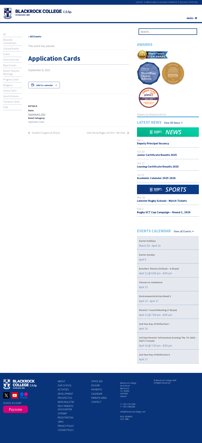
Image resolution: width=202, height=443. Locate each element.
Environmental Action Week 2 (155, 296)
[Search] (193, 32)
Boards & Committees (9, 41)
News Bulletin (66, 401)
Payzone (15, 409)
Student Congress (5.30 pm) (45, 132)
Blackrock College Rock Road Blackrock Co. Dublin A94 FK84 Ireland (128, 390)
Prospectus (65, 397)
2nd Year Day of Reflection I (154, 323)
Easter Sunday (147, 254)
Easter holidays (147, 240)
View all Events (182, 231)
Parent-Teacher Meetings (11, 72)
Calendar (163, 2)
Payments (173, 2)
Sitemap (62, 413)
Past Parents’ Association (66, 407)
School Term (10, 90)
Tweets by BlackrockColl (151, 114)
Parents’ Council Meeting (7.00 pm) (158, 310)
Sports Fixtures (11, 96)
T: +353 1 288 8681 (127, 406)
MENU (190, 18)
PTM (5, 107)
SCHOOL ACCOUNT (12, 403)
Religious (7, 85)
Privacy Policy (66, 425)
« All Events (34, 36)
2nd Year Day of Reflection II (154, 354)
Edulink (183, 2)
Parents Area (151, 2)
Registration (65, 417)
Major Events (9, 65)
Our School (65, 385)
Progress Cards (10, 79)
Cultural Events (11, 48)
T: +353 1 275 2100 (127, 404)
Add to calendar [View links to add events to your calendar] (44, 85)
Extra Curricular (11, 59)
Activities (63, 389)
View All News (172, 123)
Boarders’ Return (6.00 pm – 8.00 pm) (159, 268)
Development (65, 393)
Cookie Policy (66, 429)
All (4, 34)
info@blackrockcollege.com (133, 411)
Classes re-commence (151, 282)
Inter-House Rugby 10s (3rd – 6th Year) (106, 132)
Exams (6, 54)
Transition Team (11, 101)
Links (61, 421)
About (61, 381)
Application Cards (36, 121)
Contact (139, 2)
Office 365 (193, 2)
